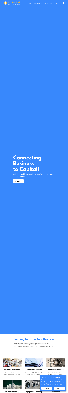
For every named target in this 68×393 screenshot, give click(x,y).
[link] (12, 3)
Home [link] (30, 3)
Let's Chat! (18, 181)
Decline (47, 388)
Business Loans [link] (38, 3)
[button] (57, 3)
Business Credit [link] (49, 3)
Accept (59, 388)
